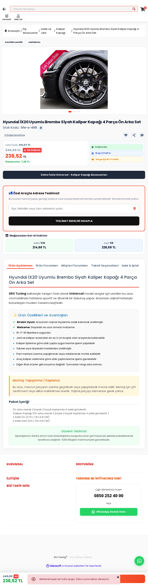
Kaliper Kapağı (14, 42)
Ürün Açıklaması (20, 265)
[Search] (74, 9)
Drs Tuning (60, 557)
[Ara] (134, 9)
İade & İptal (130, 265)
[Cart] (142, 9)
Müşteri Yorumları (74, 265)
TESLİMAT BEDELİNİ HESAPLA (74, 221)
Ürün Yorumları (47, 265)
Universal (34, 42)
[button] (139, 561)
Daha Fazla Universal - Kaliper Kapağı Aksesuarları (74, 174)
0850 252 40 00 (108, 495)
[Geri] (4, 9)
